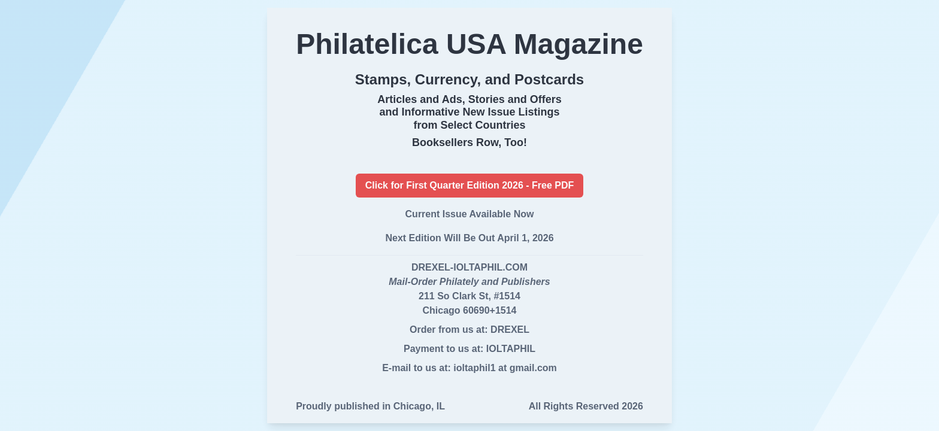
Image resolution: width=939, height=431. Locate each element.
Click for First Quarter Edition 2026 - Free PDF (469, 185)
